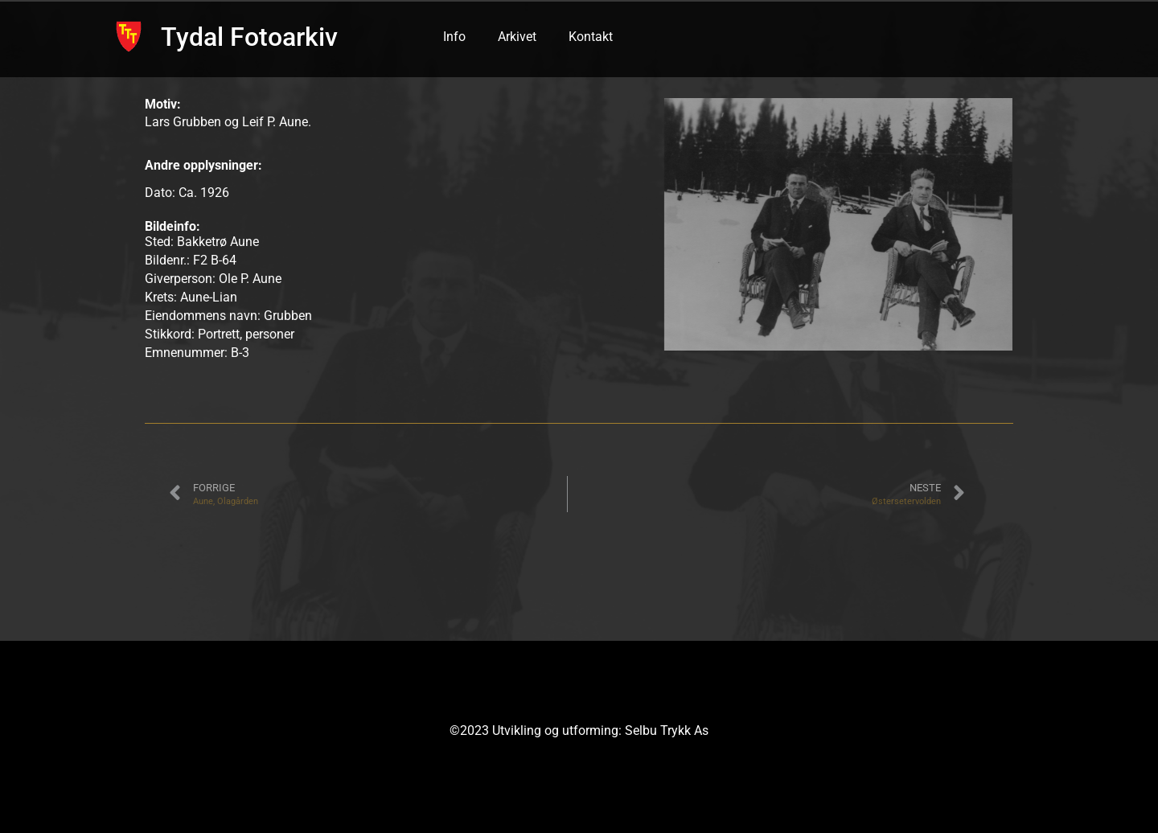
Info (454, 36)
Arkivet (517, 36)
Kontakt (591, 36)
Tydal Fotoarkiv (249, 37)
